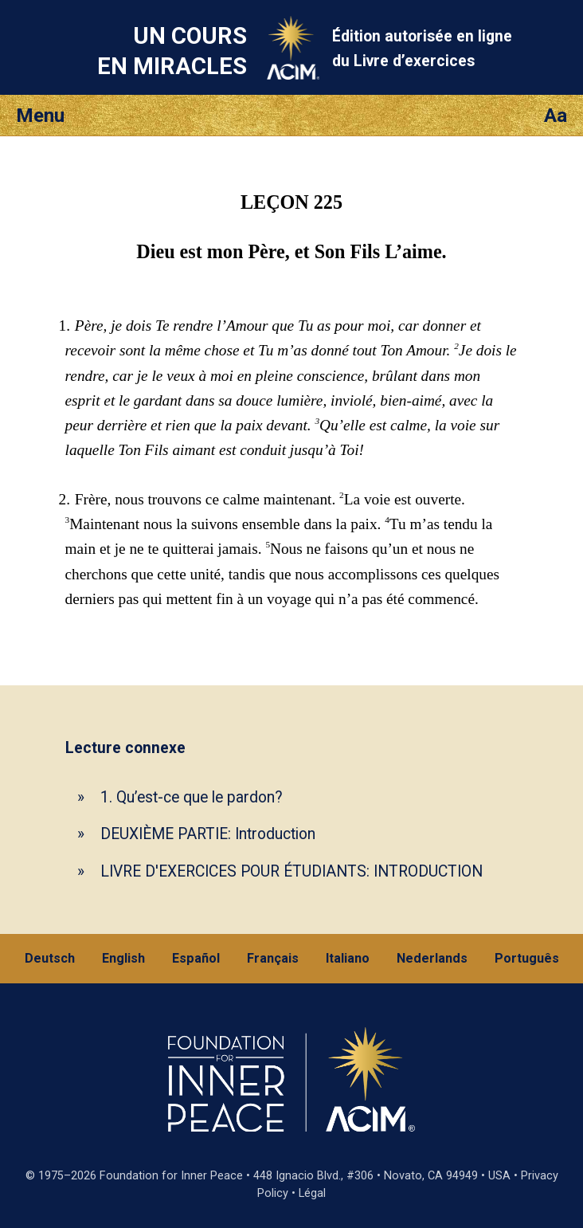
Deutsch (50, 958)
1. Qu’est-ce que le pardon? (191, 797)
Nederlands (432, 958)
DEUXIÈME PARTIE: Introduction (207, 834)
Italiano (348, 958)
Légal (312, 1193)
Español (196, 958)
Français (273, 958)
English (123, 958)
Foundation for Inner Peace (171, 1176)
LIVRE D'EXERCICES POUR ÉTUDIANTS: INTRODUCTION (291, 871)
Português (527, 958)
